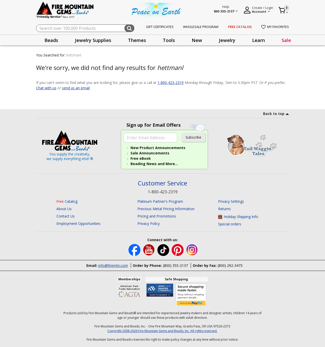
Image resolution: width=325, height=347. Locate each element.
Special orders (229, 224)
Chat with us (46, 87)
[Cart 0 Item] (283, 10)
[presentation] (51, 40)
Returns (224, 208)
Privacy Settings (231, 201)
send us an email (76, 87)
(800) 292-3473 (230, 265)
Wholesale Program (200, 26)
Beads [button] (51, 40)
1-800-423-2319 (170, 82)
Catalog (66, 201)
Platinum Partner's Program (160, 201)
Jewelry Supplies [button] (93, 40)
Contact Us (65, 216)
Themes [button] (137, 40)
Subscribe (193, 137)
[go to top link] (276, 114)
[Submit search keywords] (129, 28)
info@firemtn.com (113, 265)
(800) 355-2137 (175, 265)
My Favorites (275, 26)
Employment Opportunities (78, 223)
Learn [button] (258, 40)
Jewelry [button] (227, 40)
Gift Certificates (160, 26)
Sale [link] (286, 40)
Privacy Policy (148, 223)
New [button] (197, 40)
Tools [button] (169, 40)
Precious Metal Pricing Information (165, 208)
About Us (64, 208)
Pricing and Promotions (156, 216)
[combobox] (85, 28)
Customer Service (162, 183)
